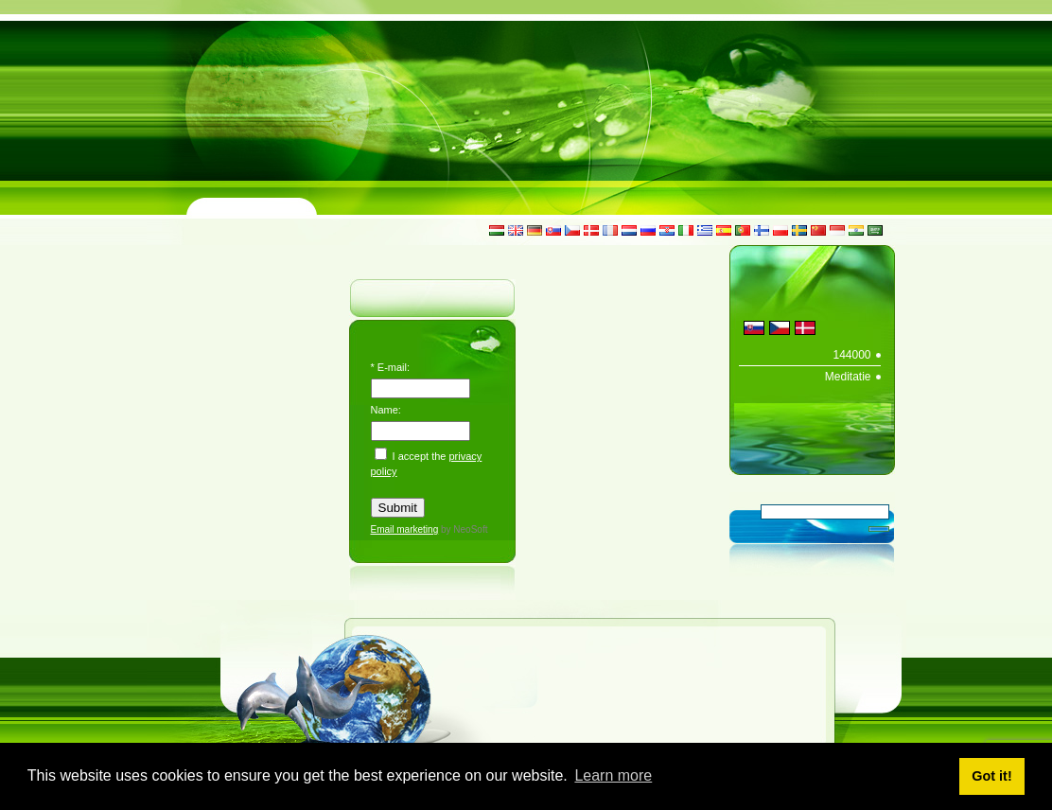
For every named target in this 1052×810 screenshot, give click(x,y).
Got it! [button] (991, 776)
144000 (851, 354)
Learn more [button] (613, 775)
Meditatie (848, 376)
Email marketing (405, 529)
